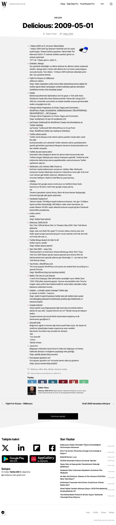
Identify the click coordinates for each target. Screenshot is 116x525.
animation (80, 87)
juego (59, 89)
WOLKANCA (4, 4)
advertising (68, 84)
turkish (61, 272)
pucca (37, 363)
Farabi (32, 93)
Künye (103, 512)
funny (56, 84)
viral (46, 89)
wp (51, 131)
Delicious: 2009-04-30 (39, 222)
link (46, 369)
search (49, 246)
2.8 (46, 119)
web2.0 (38, 296)
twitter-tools (73, 296)
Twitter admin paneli (38, 134)
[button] (15, 459)
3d (86, 84)
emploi (39, 302)
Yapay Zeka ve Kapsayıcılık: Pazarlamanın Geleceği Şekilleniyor (79, 465)
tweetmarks (55, 299)
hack (42, 219)
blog (46, 272)
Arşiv (88, 512)
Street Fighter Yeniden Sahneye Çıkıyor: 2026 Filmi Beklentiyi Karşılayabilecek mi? (83, 489)
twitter (47, 131)
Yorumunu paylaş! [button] (58, 416)
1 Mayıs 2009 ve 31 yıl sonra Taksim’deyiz (47, 46)
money (41, 89)
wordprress (39, 119)
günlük (37, 354)
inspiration (44, 84)
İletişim (111, 512)
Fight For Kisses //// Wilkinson (42, 78)
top (49, 272)
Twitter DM (14, 472)
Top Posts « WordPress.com (41, 264)
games (73, 87)
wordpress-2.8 (59, 119)
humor (76, 84)
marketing (34, 89)
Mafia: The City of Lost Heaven (42, 276)
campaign (52, 89)
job (66, 296)
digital (81, 84)
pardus (43, 354)
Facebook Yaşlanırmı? (39, 199)
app (69, 299)
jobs (62, 296)
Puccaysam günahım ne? (40, 358)
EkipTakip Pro (72, 4)
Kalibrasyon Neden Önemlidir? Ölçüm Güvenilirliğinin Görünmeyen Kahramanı (80, 446)
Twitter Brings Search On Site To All (44, 240)
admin (47, 219)
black (43, 87)
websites (66, 87)
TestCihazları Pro (87, 4)
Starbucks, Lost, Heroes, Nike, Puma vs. (46, 166)
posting (64, 299)
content (59, 87)
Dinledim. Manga (37, 63)
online (51, 84)
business (51, 296)
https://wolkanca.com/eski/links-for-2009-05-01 (45, 373)
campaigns (50, 87)
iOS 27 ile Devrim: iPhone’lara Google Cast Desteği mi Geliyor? (80, 452)
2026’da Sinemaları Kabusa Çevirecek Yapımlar (78, 461)
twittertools (76, 299)
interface (65, 131)
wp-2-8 (50, 119)
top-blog (55, 272)
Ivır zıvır (58, 17)
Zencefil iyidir (35, 323)
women (54, 354)
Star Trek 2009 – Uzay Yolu (41, 249)
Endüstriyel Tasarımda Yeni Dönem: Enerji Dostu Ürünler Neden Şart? (82, 483)
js (61, 131)
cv (82, 299)
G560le (33, 181)
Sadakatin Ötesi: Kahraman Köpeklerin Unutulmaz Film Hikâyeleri (81, 471)
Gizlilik (95, 512)
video (37, 84)
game (38, 87)
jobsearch (46, 299)
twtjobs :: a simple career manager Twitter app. (49, 290)
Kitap (63, 4)
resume (33, 302)
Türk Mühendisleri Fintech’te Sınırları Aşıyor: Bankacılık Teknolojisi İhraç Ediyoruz (81, 496)
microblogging (36, 299)
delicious (34, 369)
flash (61, 84)
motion (33, 87)
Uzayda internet (36, 305)
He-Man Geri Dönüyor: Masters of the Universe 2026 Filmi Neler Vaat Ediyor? (82, 477)
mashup (56, 131)
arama (43, 246)
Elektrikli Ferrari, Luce (68, 457)
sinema (58, 369)
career (81, 296)
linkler (51, 369)
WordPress (39, 131)
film (41, 369)
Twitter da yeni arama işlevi (41, 152)
